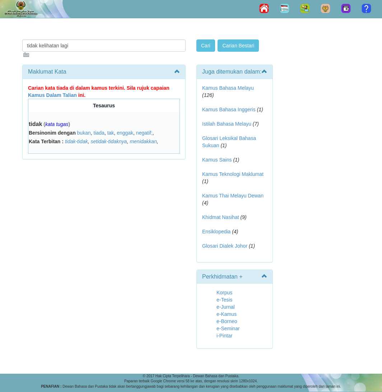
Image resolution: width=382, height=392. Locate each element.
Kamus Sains (217, 160)
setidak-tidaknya (108, 141)
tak (110, 133)
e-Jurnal (225, 307)
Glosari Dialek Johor (224, 246)
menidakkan (143, 141)
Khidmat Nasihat (220, 217)
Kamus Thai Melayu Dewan (233, 196)
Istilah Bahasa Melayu (226, 124)
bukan (84, 133)
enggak (125, 133)
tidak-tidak (76, 141)
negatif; (144, 133)
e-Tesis (224, 300)
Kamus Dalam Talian (52, 95)
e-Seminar (228, 328)
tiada (99, 133)
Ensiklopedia (216, 231)
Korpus (224, 292)
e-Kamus (226, 314)
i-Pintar (224, 336)
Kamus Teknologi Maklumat (233, 174)
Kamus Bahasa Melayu (228, 88)
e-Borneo (226, 321)
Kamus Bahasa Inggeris (229, 109)
